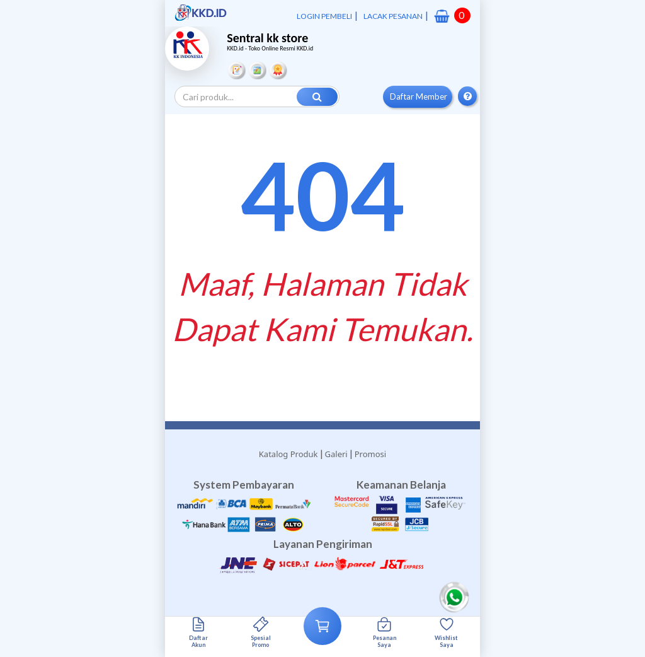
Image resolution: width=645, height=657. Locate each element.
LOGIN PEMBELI (324, 16)
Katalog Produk (288, 454)
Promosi (370, 454)
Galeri (336, 454)
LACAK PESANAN (393, 16)
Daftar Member (418, 96)
